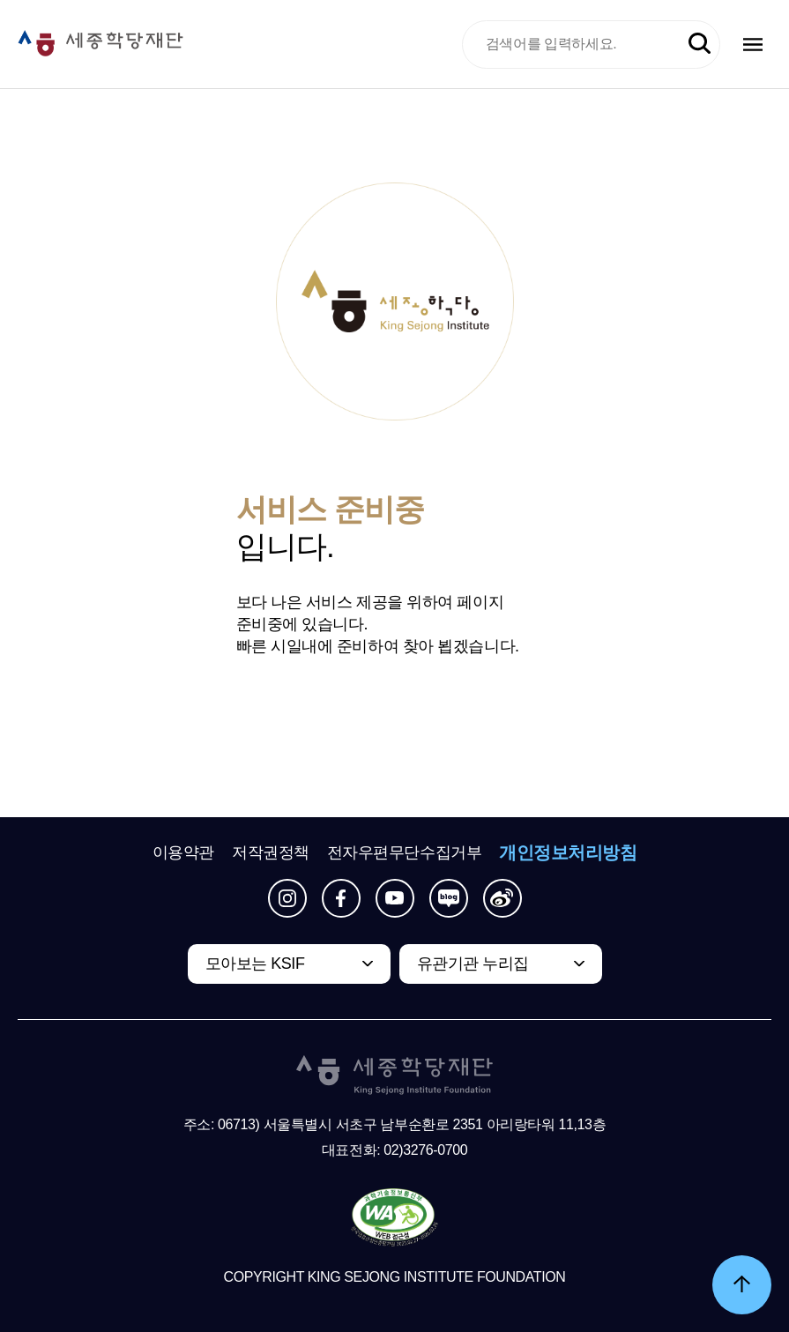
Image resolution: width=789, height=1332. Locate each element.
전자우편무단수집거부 (404, 852)
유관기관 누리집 (473, 963)
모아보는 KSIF (255, 963)
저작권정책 (270, 852)
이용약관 (183, 852)
